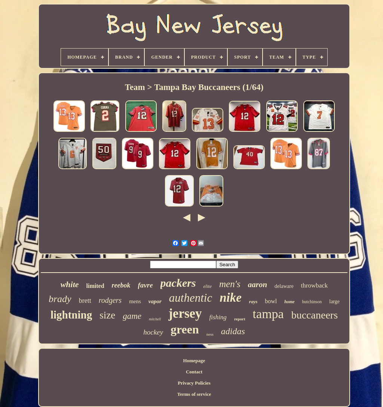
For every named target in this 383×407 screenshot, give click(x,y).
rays (253, 301)
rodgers (110, 300)
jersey (185, 313)
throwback (314, 285)
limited (95, 286)
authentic (190, 297)
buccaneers (314, 315)
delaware (284, 286)
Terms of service (194, 394)
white (70, 284)
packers (178, 283)
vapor (155, 301)
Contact (194, 372)
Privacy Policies (194, 383)
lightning (71, 315)
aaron (257, 284)
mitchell (155, 319)
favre (145, 285)
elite (207, 286)
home (289, 301)
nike (231, 297)
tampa (268, 314)
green (185, 329)
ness (210, 334)
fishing (218, 317)
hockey (153, 332)
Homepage (194, 360)
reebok (121, 285)
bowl (271, 301)
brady (60, 298)
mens (135, 301)
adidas (233, 331)
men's (229, 284)
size (107, 315)
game (132, 316)
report (239, 319)
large (334, 301)
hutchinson (312, 301)
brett (85, 300)
